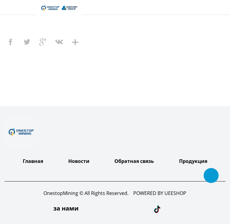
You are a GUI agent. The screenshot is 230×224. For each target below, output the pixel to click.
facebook (10, 42)
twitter (27, 42)
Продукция (193, 161)
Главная (33, 161)
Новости (79, 161)
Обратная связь (134, 161)
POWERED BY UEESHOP (159, 193)
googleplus (43, 42)
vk (59, 42)
